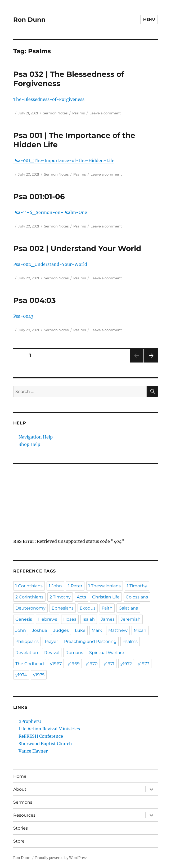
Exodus (88, 608)
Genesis (23, 619)
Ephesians (63, 608)
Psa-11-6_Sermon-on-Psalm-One (50, 212)
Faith (107, 608)
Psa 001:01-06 (39, 196)
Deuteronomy (30, 608)
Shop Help (29, 444)
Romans (74, 652)
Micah (140, 630)
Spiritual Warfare (106, 652)
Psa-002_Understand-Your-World (50, 264)
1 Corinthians (29, 585)
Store (19, 841)
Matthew (118, 630)
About (19, 789)
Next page (151, 362)
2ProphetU (30, 721)
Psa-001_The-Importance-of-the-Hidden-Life (63, 160)
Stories (20, 828)
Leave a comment (105, 113)
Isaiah (89, 619)
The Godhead (29, 663)
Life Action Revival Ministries (49, 728)
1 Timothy (137, 585)
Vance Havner (33, 751)
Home (19, 776)
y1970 (92, 663)
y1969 (74, 663)
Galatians (128, 608)
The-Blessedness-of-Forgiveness (48, 99)
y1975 (38, 674)
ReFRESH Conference (41, 736)
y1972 (126, 663)
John (20, 630)
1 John (55, 585)
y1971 (109, 663)
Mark (97, 630)
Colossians (137, 596)
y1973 (143, 663)
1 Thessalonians (104, 585)
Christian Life (106, 596)
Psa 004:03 (34, 300)
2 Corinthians (29, 596)
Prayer (51, 641)
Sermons (22, 802)
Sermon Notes (55, 113)
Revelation (26, 652)
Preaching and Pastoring (90, 641)
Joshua (39, 630)
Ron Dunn (29, 19)
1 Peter (75, 585)
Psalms (78, 113)
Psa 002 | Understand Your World (77, 248)
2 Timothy (60, 596)
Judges (61, 630)
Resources (24, 815)
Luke (80, 630)
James (108, 619)
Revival (51, 652)
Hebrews (47, 619)
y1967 (56, 663)
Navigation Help (36, 437)
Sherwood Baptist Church (45, 743)
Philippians (27, 641)
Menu (149, 19)
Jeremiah (131, 619)
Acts (81, 596)
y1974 (21, 674)
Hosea (69, 619)
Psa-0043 (23, 316)
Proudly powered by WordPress (61, 858)
